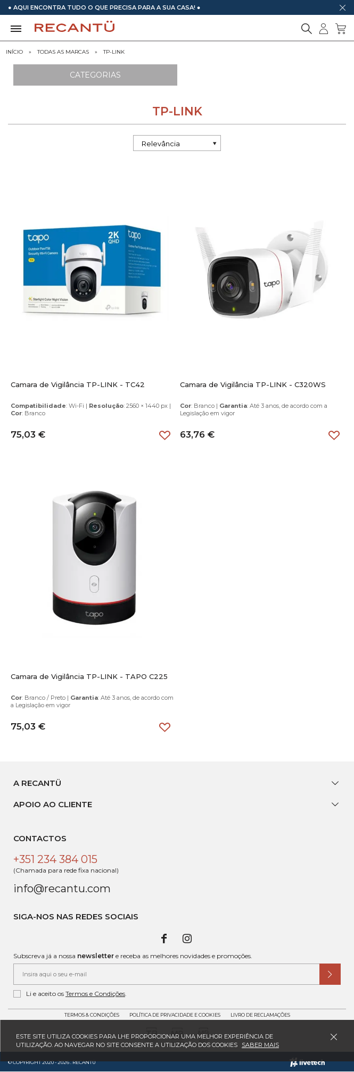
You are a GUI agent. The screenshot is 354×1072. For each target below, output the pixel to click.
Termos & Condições (91, 1015)
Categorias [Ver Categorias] (95, 75)
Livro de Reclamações (260, 1015)
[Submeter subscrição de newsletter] (330, 974)
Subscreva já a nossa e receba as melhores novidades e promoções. (132, 956)
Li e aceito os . (70, 994)
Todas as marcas (63, 51)
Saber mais (260, 1045)
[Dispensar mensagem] (342, 7)
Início (14, 51)
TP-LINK (114, 51)
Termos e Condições (95, 994)
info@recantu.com (62, 888)
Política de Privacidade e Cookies (174, 1015)
